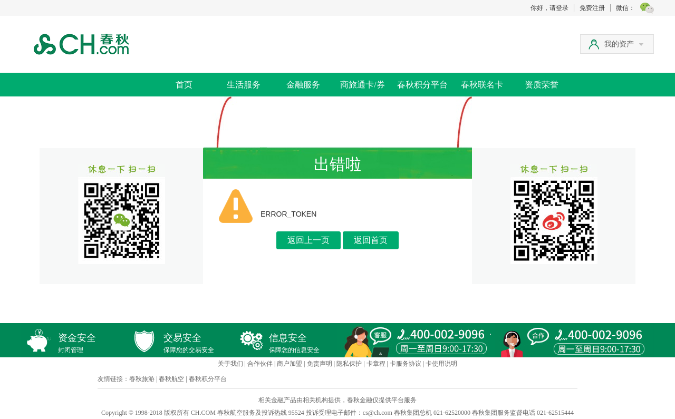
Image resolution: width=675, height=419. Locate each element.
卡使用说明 (441, 363)
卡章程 (376, 363)
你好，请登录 (549, 8)
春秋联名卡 (482, 84)
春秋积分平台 (422, 84)
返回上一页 (308, 240)
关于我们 (230, 363)
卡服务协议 (405, 363)
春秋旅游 (142, 379)
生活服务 (244, 84)
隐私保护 (349, 363)
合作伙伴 (260, 363)
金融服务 (303, 84)
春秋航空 (171, 379)
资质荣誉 (541, 84)
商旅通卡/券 (362, 84)
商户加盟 (289, 363)
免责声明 (319, 363)
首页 (184, 84)
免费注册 (592, 8)
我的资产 (623, 44)
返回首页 (371, 240)
